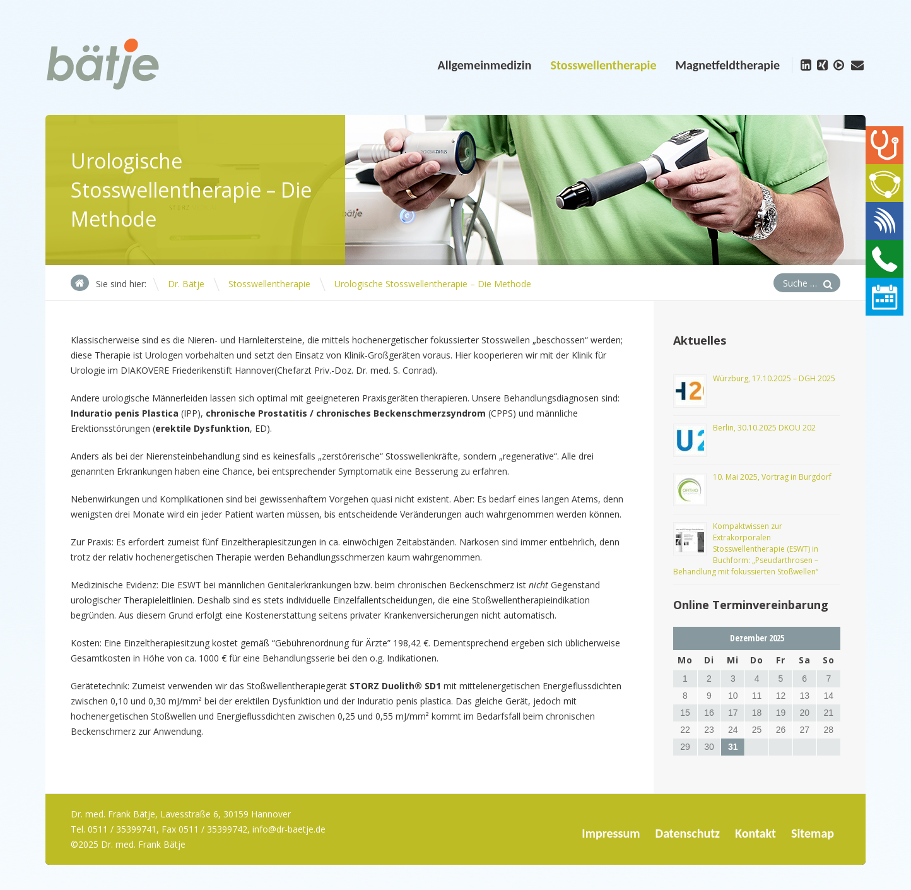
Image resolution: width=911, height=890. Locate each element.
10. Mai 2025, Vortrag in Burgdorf (772, 477)
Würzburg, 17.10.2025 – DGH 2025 (774, 378)
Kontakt (755, 833)
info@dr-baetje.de (289, 829)
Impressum (611, 833)
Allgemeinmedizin (485, 65)
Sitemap (812, 833)
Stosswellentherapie (603, 65)
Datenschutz (687, 833)
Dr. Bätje (186, 284)
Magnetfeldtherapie (727, 65)
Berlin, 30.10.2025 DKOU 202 (764, 427)
